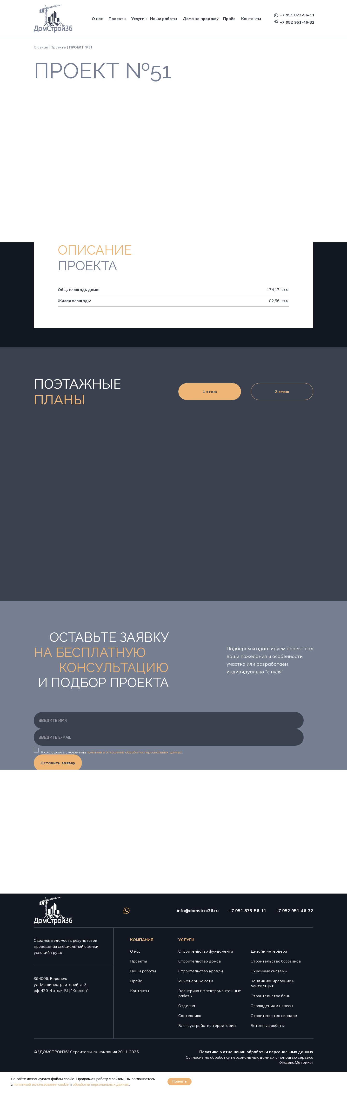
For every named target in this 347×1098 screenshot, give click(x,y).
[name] (169, 720)
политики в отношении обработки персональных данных (134, 752)
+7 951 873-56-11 (297, 15)
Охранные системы (269, 971)
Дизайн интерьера (269, 951)
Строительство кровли (200, 971)
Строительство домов (199, 961)
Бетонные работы (268, 1025)
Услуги (137, 18)
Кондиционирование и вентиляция (272, 983)
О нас (97, 18)
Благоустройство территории (207, 1025)
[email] (169, 737)
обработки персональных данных (101, 1084)
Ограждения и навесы (272, 1005)
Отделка (186, 1005)
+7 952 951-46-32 (297, 22)
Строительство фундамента (205, 951)
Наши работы (163, 18)
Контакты (251, 18)
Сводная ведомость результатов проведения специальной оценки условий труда (66, 946)
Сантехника (189, 1015)
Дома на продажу (201, 18)
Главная (41, 47)
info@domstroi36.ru (198, 910)
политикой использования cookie (41, 1084)
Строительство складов (274, 1015)
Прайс (229, 18)
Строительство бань (270, 995)
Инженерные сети (195, 980)
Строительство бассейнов (276, 961)
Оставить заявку (57, 762)
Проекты (117, 18)
